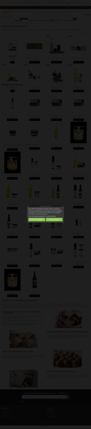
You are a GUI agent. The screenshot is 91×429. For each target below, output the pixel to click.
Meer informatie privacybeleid (36, 216)
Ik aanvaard (54, 219)
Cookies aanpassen (51, 216)
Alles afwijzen (36, 219)
